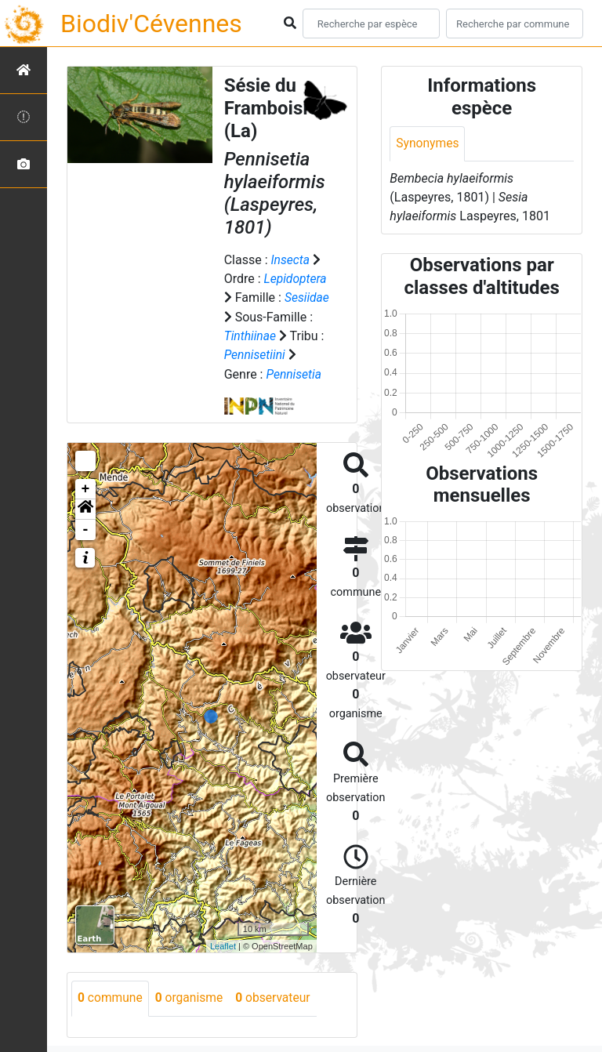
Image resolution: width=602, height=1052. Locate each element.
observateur (277, 996)
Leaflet (223, 944)
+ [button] (86, 487)
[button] (85, 508)
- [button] (86, 528)
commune (111, 996)
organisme (192, 996)
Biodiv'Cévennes (151, 23)
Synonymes (428, 143)
